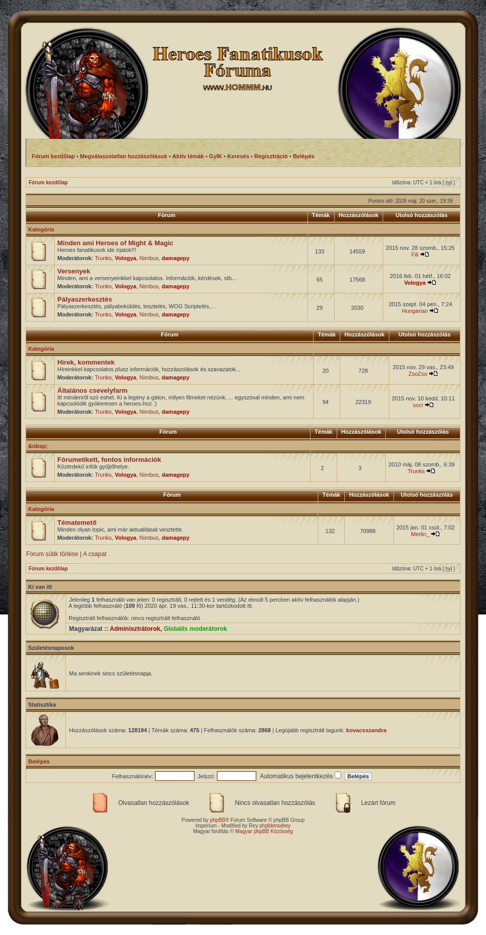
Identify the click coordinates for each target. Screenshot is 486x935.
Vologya (125, 258)
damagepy (175, 258)
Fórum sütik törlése (52, 554)
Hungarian (415, 311)
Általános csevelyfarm (92, 390)
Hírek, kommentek (86, 362)
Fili (414, 254)
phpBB (217, 820)
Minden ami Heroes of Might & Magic (115, 243)
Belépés (39, 761)
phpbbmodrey (275, 825)
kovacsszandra (366, 730)
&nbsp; (38, 446)
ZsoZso (417, 374)
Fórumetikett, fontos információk (109, 459)
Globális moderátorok (195, 628)
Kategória (41, 229)
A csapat (94, 554)
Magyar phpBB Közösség (264, 831)
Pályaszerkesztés (84, 299)
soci (418, 405)
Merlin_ (420, 534)
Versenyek (73, 271)
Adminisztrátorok (135, 628)
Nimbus (149, 258)
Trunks (103, 258)
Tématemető (77, 522)
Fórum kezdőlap (48, 182)
